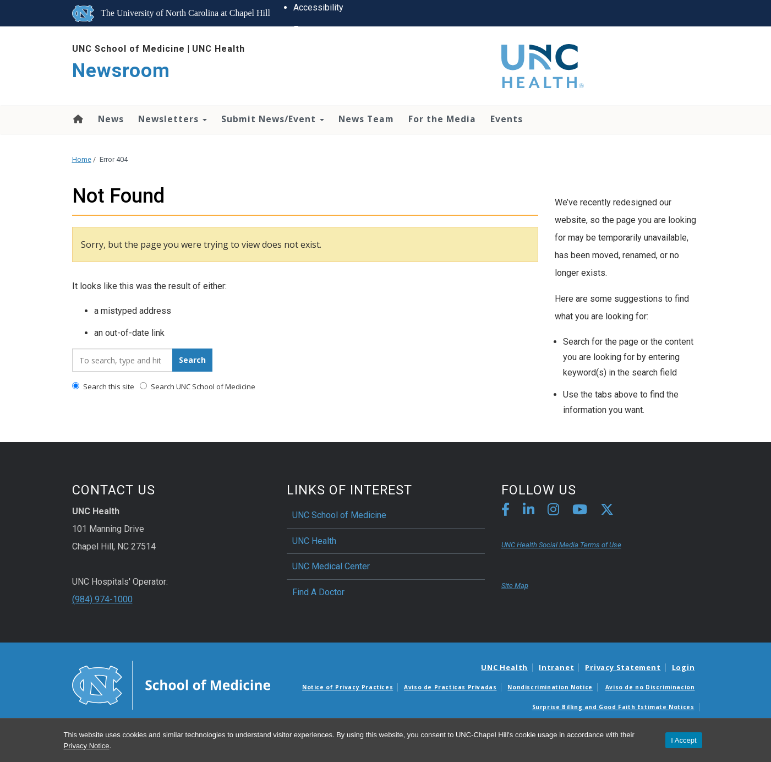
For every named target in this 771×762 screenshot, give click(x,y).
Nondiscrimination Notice (549, 687)
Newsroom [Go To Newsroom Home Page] (121, 70)
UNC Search (315, 139)
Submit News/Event (272, 119)
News (111, 119)
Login (683, 667)
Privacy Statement (622, 667)
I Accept (683, 740)
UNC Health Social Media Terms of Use (561, 545)
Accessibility (318, 7)
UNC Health (218, 48)
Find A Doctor (318, 592)
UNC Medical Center (331, 566)
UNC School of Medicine (128, 48)
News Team (366, 119)
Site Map (514, 585)
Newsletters (172, 119)
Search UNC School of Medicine (197, 386)
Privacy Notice (87, 746)
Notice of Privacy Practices (347, 687)
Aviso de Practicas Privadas (450, 687)
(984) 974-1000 (102, 599)
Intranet (556, 667)
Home (77, 119)
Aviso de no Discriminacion (650, 687)
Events (506, 119)
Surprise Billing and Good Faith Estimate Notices (613, 707)
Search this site (103, 386)
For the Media (442, 119)
